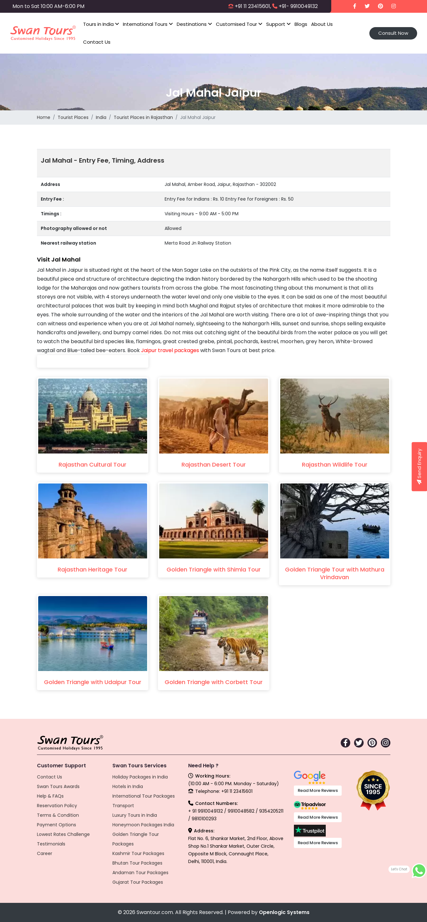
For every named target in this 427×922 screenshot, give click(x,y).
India (101, 117)
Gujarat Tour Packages (137, 882)
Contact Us (96, 42)
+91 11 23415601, (253, 6)
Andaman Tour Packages (140, 872)
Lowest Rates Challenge (63, 834)
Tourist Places (73, 117)
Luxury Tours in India (134, 815)
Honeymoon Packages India (143, 825)
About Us (322, 24)
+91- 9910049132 (298, 6)
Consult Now (393, 33)
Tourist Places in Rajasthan (143, 117)
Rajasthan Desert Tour (213, 464)
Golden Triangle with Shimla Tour (214, 569)
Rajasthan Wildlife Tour (334, 464)
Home (43, 117)
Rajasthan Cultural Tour (92, 464)
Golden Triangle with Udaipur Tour (92, 682)
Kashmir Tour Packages (138, 853)
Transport (123, 805)
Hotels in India (127, 786)
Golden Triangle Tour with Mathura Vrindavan (334, 573)
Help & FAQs (50, 796)
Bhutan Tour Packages (137, 863)
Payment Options (56, 825)
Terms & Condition (58, 815)
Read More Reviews (318, 790)
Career (44, 853)
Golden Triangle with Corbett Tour (214, 682)
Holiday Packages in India (140, 777)
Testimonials (51, 844)
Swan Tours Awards (58, 786)
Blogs (301, 24)
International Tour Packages (143, 796)
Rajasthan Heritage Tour (92, 569)
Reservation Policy (57, 805)
